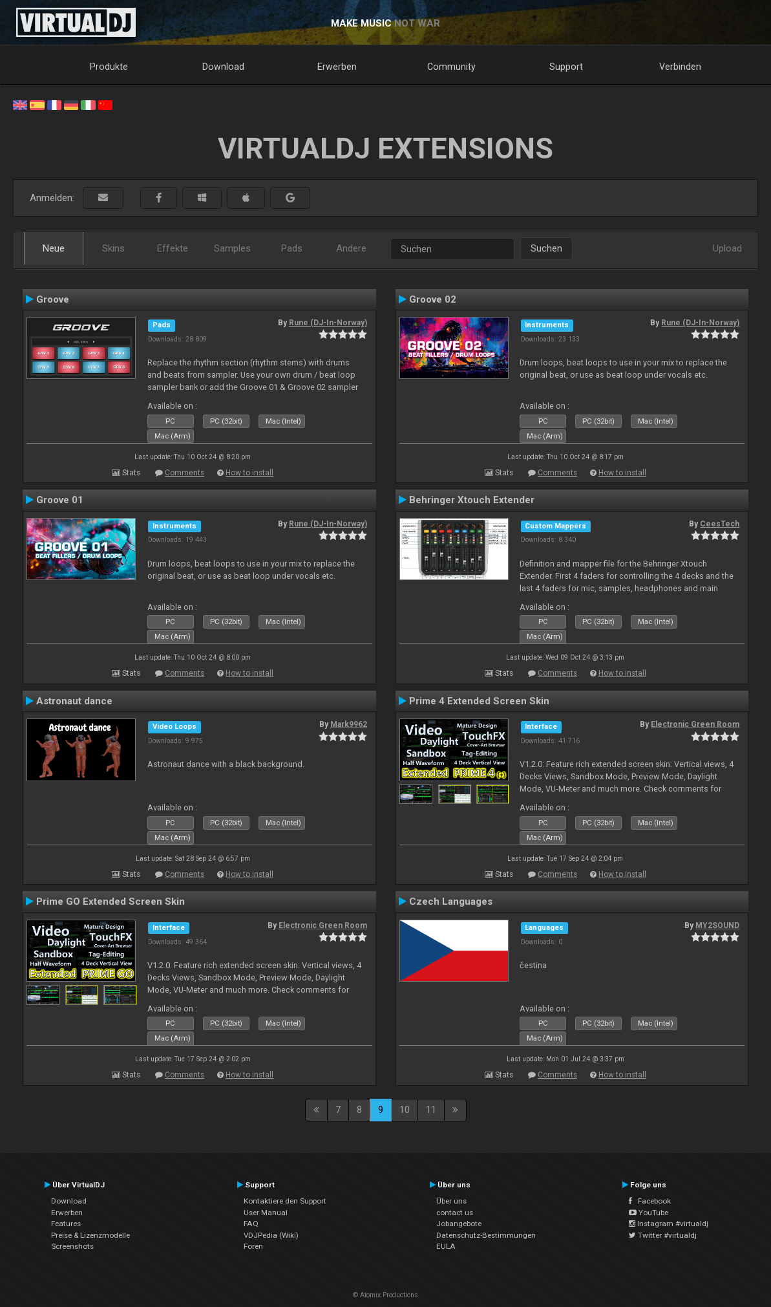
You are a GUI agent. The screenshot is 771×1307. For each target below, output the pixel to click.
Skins (113, 248)
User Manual (266, 1212)
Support (566, 66)
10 (404, 1110)
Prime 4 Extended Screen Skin (479, 701)
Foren (253, 1246)
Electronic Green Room (695, 724)
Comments (184, 472)
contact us (454, 1212)
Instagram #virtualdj (668, 1223)
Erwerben (337, 66)
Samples (232, 248)
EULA (446, 1246)
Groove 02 (432, 299)
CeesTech (719, 523)
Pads (291, 248)
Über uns (451, 1200)
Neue (54, 248)
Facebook (650, 1200)
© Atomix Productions (385, 1295)
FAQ (251, 1223)
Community (451, 66)
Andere (351, 248)
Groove (52, 299)
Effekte (172, 248)
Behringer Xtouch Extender (471, 500)
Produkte (109, 66)
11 (431, 1110)
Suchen (546, 248)
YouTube (648, 1212)
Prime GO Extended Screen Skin (110, 901)
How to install (249, 472)
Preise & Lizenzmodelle (90, 1235)
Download (223, 66)
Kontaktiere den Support (285, 1200)
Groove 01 (59, 500)
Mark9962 (348, 724)
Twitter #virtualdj (663, 1235)
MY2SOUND (717, 925)
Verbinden (680, 66)
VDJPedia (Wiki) (271, 1235)
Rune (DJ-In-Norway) (328, 322)
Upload (727, 248)
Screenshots (72, 1246)
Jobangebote (458, 1223)
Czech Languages (450, 901)
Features (66, 1223)
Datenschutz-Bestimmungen (486, 1235)
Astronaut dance (74, 701)
